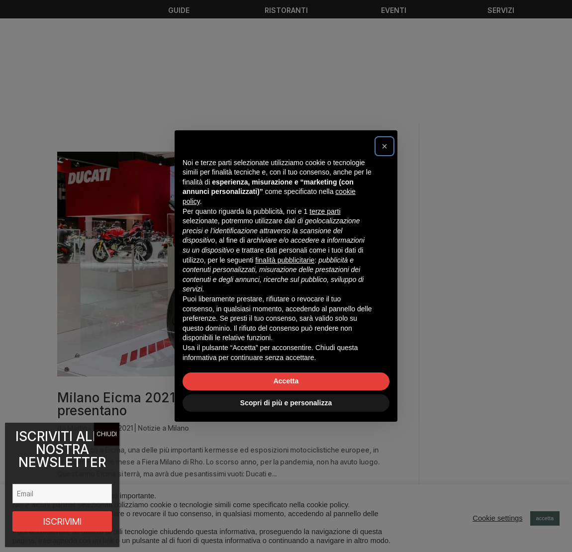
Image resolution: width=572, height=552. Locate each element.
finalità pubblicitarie (284, 260)
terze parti (324, 211)
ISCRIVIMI (62, 521)
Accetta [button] (286, 381)
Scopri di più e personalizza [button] (286, 403)
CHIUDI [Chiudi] (106, 434)
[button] (384, 146)
